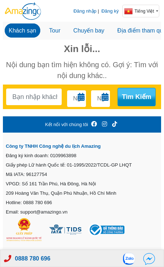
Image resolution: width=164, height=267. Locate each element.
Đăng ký (110, 11)
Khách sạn (22, 30)
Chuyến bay (88, 30)
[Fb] (149, 258)
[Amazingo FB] (94, 124)
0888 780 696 (32, 258)
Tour (54, 30)
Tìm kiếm (136, 96)
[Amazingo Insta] (104, 124)
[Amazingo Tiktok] (114, 124)
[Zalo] (131, 258)
